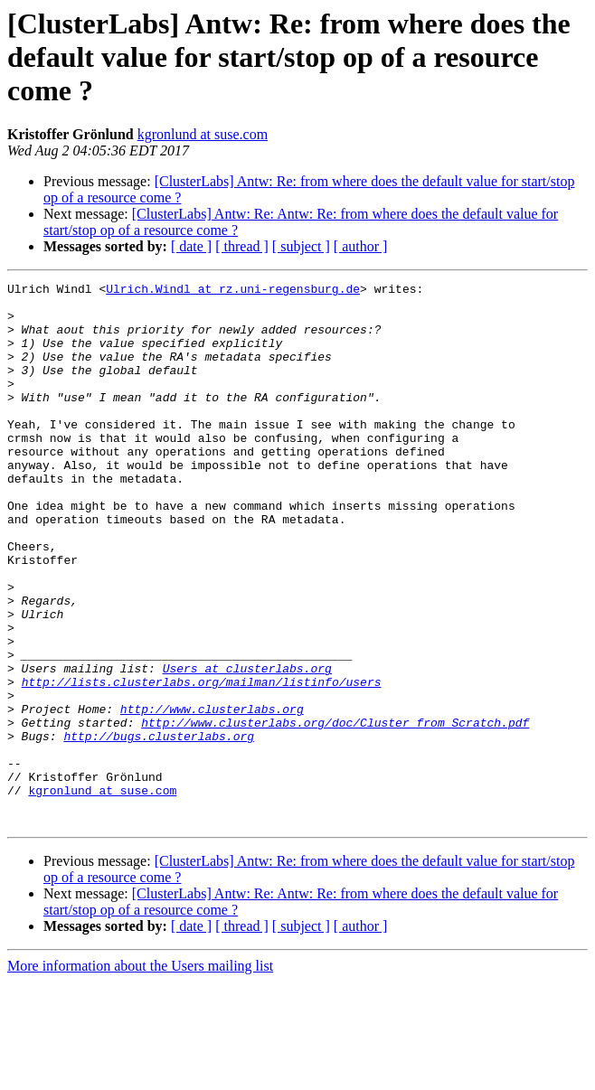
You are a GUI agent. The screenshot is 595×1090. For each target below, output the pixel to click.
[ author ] (361, 246)
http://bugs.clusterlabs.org (158, 828)
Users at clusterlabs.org (247, 746)
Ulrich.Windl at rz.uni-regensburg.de (233, 291)
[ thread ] (242, 246)
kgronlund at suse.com (202, 134)
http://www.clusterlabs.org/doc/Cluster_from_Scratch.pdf (335, 811)
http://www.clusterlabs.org (212, 795)
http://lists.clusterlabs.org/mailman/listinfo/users (202, 763)
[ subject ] (301, 246)
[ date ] (191, 246)
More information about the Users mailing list (140, 1074)
